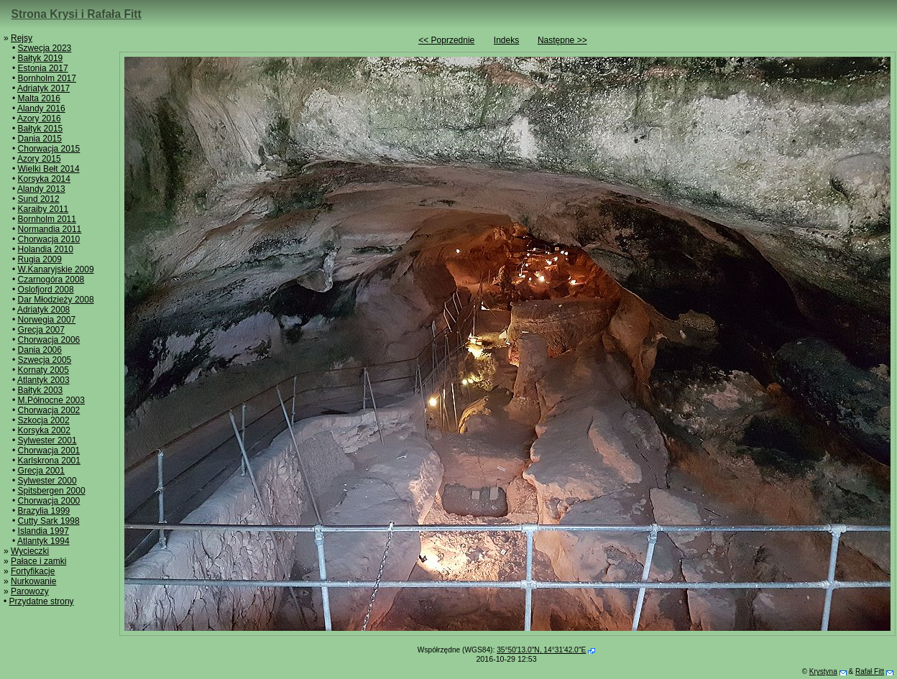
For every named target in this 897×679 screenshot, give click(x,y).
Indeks (506, 40)
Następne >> (562, 40)
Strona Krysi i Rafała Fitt (77, 14)
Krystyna (823, 671)
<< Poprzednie (446, 40)
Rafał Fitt (869, 671)
